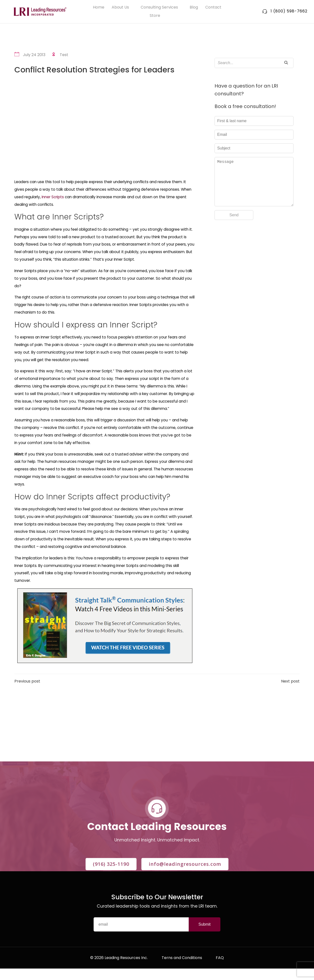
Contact (213, 7)
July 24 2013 (30, 55)
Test (60, 55)
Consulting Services (161, 7)
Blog (194, 7)
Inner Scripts (53, 197)
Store (157, 16)
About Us (122, 7)
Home (98, 7)
